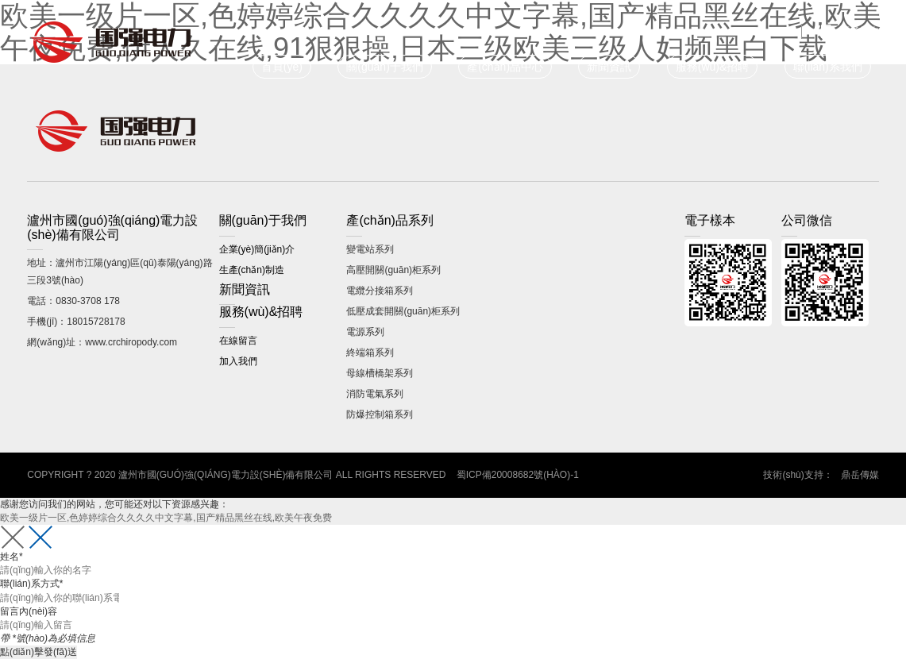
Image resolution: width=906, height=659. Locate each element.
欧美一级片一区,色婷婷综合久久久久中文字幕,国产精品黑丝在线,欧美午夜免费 (166, 517)
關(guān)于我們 (384, 66)
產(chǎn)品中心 (505, 66)
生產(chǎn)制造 (251, 270)
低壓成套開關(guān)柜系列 (403, 311)
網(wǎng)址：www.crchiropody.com (102, 342)
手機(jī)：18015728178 (76, 321)
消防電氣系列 (374, 393)
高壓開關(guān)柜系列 (393, 270)
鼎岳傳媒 (860, 474)
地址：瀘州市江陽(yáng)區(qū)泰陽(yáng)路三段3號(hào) (119, 271)
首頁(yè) (282, 66)
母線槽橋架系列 (379, 373)
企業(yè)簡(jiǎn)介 (257, 249)
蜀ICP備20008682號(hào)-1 (518, 474)
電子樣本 (860, 31)
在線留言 (238, 340)
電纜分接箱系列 (379, 290)
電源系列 (365, 331)
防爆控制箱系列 (379, 414)
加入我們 (238, 361)
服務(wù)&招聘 (713, 66)
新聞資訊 (609, 66)
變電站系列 (370, 249)
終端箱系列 (370, 352)
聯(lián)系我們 (827, 66)
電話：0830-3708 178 (73, 300)
